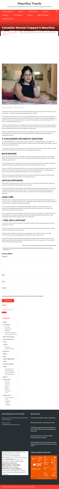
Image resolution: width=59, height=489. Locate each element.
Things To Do (7, 395)
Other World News (8, 364)
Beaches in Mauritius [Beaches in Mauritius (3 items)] (16, 452)
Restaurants (18, 15)
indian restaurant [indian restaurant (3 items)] (5, 461)
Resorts (30, 15)
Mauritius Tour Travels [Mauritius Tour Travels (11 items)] (10, 467)
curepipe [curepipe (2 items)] (12, 457)
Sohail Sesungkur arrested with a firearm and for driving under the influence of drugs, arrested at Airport (44, 444)
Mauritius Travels (29, 3)
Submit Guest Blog (43, 15)
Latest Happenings (7, 107)
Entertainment (9, 397)
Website (4, 288)
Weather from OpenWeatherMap (44, 478)
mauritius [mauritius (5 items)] (12, 461)
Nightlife (7, 330)
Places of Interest (10, 332)
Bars (7, 399)
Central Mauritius (8, 339)
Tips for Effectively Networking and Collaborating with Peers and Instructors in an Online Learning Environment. (28, 248)
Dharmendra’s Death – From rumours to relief (43, 422)
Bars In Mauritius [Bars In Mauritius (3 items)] (7, 452)
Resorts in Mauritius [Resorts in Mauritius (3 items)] (21, 470)
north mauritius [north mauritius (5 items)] (6, 470)
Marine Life (8, 329)
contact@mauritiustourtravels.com (11, 424)
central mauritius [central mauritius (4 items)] (6, 457)
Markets (8, 405)
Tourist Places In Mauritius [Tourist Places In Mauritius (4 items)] (18, 472)
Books (7, 403)
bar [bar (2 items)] (2, 452)
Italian (7, 387)
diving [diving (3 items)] (16, 457)
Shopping (5, 15)
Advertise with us (7, 19)
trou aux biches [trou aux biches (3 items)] (5, 474)
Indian (7, 385)
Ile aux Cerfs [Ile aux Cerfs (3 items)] (20, 459)
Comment (5, 256)
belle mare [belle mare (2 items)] (23, 452)
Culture (44, 11)
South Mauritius (9, 372)
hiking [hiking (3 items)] (15, 459)
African (7, 382)
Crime (5, 342)
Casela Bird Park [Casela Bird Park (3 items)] (16, 454)
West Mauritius (9, 374)
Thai (6, 392)
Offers (5, 361)
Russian (7, 389)
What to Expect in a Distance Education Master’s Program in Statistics (39, 245)
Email (3, 281)
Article (5, 322)
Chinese (7, 384)
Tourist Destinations (11, 334)
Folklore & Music (9, 348)
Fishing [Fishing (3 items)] (3, 459)
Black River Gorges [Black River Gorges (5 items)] (7, 454)
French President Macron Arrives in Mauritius (43, 417)
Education (6, 351)
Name (4, 275)
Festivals (7, 347)
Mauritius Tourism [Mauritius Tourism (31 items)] (11, 465)
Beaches (7, 327)
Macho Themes (31, 487)
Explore (20, 11)
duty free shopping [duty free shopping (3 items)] (22, 457)
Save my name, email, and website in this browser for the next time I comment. (22, 296)
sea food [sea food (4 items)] (4, 472)
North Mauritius (9, 371)
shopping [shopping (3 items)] (9, 472)
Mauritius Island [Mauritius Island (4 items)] (20, 461)
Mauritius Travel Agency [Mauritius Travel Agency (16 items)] (12, 469)
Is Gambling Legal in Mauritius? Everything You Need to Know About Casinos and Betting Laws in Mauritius (43, 429)
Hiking (5, 354)
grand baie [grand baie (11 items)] (9, 459)
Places (5, 366)
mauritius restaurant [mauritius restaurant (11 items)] (9, 463)
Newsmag (8, 487)
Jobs (4, 356)
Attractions (33, 11)
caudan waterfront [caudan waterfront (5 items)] (15, 455)
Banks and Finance (8, 337)
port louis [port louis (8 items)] (14, 470)
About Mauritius (7, 11)
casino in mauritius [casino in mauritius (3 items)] (6, 455)
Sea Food (7, 391)
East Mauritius (9, 369)
